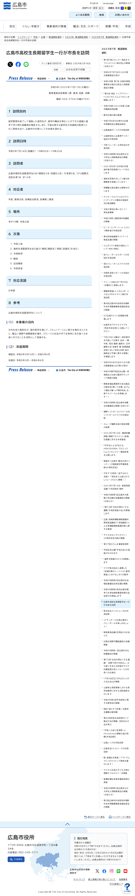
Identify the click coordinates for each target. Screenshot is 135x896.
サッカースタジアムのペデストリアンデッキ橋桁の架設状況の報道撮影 (116, 200)
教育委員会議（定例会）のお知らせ (117, 633)
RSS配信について (118, 884)
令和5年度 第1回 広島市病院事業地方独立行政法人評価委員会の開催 (117, 84)
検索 (101, 15)
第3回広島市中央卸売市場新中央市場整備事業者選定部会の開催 (117, 803)
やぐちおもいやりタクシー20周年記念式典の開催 (115, 536)
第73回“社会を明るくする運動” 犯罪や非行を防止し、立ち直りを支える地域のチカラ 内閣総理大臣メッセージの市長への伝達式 (117, 666)
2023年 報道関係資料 (76, 37)
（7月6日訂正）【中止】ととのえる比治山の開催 (116, 679)
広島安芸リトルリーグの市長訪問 (116, 750)
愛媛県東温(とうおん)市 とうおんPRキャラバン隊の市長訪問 (116, 294)
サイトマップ (79, 879)
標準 (95, 8)
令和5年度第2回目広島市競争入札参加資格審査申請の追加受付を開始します (117, 592)
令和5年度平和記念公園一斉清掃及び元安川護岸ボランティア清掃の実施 (116, 374)
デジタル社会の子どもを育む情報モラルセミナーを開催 (117, 771)
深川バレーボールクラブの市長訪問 (116, 265)
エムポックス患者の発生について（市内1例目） (116, 247)
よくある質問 (83, 15)
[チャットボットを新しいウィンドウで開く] (127, 893)
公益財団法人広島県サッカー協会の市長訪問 (116, 137)
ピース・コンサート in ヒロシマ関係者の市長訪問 (117, 228)
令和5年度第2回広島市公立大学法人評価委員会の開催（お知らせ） (116, 157)
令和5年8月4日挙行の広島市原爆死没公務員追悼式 (116, 122)
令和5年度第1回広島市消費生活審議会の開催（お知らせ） (117, 404)
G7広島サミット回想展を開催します (116, 317)
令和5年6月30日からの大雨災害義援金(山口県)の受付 (117, 363)
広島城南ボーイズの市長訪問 (116, 130)
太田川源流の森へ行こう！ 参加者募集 (116, 210)
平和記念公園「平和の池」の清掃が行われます (117, 551)
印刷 (56, 70)
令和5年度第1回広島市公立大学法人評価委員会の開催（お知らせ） (116, 791)
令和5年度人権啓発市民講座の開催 (116, 219)
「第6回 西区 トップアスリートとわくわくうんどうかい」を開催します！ (117, 97)
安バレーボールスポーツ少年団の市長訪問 (116, 256)
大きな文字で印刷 (75, 69)
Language (108, 3)
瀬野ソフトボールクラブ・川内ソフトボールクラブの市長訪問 (117, 415)
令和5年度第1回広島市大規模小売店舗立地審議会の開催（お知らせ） (117, 498)
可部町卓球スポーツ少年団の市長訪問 (116, 274)
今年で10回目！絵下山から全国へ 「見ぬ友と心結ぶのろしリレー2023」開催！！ (117, 476)
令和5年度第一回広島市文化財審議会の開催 (116, 652)
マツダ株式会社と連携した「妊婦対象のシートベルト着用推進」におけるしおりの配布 (117, 571)
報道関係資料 (55, 37)
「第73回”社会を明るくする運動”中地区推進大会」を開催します (117, 510)
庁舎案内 (18, 859)
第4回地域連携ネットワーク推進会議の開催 (116, 238)
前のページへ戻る (96, 817)
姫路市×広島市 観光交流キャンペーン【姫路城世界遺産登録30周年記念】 (117, 464)
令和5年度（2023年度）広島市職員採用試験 (117, 107)
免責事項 (123, 879)
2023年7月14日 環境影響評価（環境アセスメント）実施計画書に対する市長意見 (117, 436)
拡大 (101, 8)
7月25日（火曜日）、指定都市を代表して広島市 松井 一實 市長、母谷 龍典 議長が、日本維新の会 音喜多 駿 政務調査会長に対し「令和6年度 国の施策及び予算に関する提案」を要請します (117, 346)
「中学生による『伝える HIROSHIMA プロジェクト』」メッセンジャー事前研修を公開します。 (116, 450)
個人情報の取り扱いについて (102, 879)
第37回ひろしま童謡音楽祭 (116, 544)
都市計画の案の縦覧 (113, 115)
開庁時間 (82, 838)
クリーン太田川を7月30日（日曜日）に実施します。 (116, 283)
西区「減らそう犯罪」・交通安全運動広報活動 (116, 710)
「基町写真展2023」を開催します (117, 560)
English (94, 3)
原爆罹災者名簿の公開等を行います (117, 189)
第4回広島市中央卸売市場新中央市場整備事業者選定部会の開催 (117, 306)
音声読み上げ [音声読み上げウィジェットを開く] (125, 3)
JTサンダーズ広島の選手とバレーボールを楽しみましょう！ (116, 623)
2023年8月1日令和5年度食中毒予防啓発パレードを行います (116, 169)
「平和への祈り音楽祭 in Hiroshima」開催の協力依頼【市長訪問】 (116, 733)
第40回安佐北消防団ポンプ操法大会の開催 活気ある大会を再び (116, 721)
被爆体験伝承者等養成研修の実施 (117, 780)
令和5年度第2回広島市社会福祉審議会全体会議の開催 (116, 581)
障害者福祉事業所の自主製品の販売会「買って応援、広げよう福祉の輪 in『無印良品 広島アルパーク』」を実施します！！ (117, 390)
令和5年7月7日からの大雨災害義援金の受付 (116, 73)
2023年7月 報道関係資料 (105, 37)
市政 (35, 37)
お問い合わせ (122, 15)
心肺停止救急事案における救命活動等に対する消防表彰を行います (117, 690)
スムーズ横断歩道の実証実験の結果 (116, 425)
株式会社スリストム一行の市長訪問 (116, 612)
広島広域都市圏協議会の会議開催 (117, 643)
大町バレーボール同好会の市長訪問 (117, 146)
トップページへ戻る (121, 817)
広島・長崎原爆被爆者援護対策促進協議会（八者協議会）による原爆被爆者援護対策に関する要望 (117, 524)
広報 (43, 37)
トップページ (24, 37)
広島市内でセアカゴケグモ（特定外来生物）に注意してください (116, 328)
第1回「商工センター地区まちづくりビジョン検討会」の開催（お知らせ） (117, 63)
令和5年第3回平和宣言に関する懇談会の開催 (116, 701)
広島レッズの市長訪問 (113, 743)
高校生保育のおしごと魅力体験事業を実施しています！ (116, 180)
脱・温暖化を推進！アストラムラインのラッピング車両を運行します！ (117, 761)
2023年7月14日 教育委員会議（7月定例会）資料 (117, 487)
